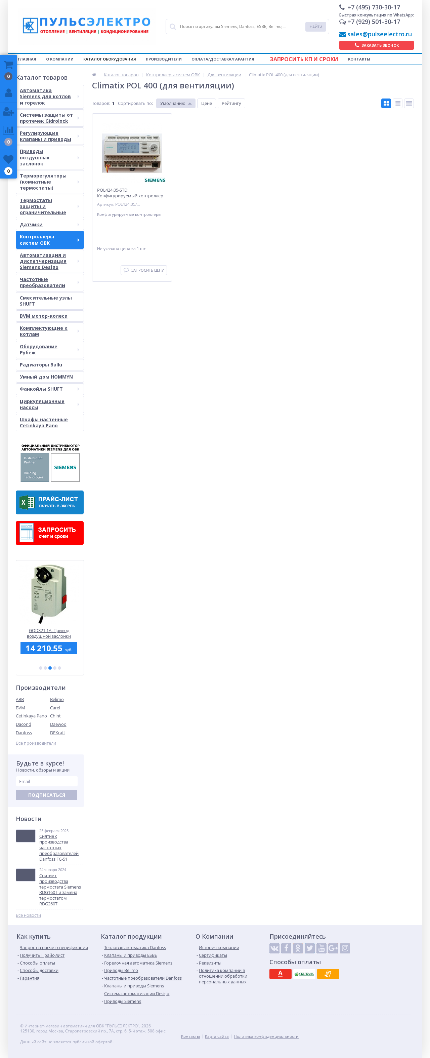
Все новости (28, 915)
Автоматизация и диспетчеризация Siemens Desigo (49, 261)
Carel (55, 708)
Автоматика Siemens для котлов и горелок (49, 96)
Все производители (36, 743)
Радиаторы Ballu (41, 364)
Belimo (57, 699)
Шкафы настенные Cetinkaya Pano (44, 422)
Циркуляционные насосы (49, 404)
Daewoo (58, 724)
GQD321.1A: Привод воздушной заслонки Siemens (50, 633)
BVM (20, 708)
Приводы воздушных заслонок (49, 157)
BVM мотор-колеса (44, 316)
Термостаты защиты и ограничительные (49, 206)
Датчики (49, 224)
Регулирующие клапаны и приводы (49, 136)
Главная (27, 59)
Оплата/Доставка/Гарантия (222, 59)
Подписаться (46, 795)
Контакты (359, 59)
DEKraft (57, 733)
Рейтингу (231, 103)
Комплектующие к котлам (49, 331)
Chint (55, 716)
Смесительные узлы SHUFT (46, 301)
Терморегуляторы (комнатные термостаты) (49, 181)
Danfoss (24, 733)
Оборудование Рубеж (49, 349)
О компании (60, 59)
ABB (20, 699)
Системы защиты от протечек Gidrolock (49, 118)
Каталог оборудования (109, 59)
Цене (206, 103)
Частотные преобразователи (49, 282)
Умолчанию (172, 103)
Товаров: (101, 103)
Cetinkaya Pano (31, 716)
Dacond (23, 724)
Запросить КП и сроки (304, 59)
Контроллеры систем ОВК (49, 239)
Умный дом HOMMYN (46, 377)
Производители (164, 59)
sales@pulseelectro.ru (379, 34)
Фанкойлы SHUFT (49, 389)
